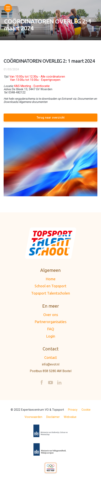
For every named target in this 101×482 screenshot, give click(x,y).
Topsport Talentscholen (50, 293)
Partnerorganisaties (50, 322)
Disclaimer (53, 417)
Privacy (72, 409)
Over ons (50, 315)
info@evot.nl (50, 364)
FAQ (50, 329)
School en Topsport (50, 286)
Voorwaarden (33, 417)
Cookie (86, 409)
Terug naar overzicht (50, 117)
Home (51, 279)
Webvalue (70, 417)
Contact (50, 357)
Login (50, 336)
